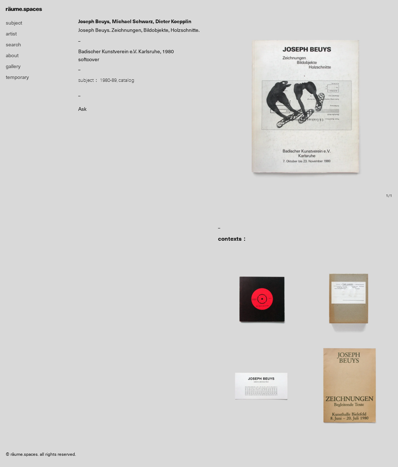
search (13, 44)
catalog (126, 80)
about (12, 55)
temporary (17, 77)
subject (14, 23)
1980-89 (108, 80)
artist (11, 33)
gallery (13, 66)
